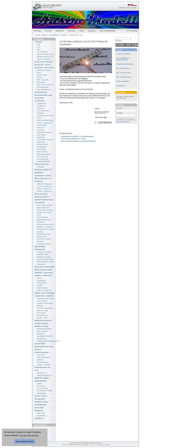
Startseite (122, 8)
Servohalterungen (42, 315)
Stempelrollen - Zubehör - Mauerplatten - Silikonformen (44, 66)
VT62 (38, 47)
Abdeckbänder (41, 393)
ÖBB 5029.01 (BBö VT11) (45, 54)
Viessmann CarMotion (123, 54)
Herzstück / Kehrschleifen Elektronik (45, 304)
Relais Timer (41, 355)
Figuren (39, 278)
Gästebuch (92, 31)
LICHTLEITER (41, 149)
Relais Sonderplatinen (44, 357)
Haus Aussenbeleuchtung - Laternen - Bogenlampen (45, 122)
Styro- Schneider (42, 331)
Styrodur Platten (42, 75)
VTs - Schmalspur (42, 52)
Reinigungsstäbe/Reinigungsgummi (46, 341)
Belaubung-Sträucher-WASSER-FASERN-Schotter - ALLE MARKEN (44, 199)
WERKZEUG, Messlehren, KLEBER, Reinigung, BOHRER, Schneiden (43, 323)
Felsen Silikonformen (43, 89)
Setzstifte (40, 285)
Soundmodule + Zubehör (42, 175)
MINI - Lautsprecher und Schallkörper (42, 180)
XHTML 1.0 (100, 444)
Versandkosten (102, 113)
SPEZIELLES (38, 411)
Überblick (37, 31)
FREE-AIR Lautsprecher (44, 184)
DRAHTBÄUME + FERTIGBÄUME (40, 248)
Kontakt (134, 8)
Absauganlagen (39, 399)
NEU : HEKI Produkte (123, 68)
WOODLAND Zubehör (44, 244)
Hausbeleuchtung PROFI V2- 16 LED (73, 139)
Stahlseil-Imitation (42, 288)
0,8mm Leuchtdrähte (122, 81)
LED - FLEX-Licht (42, 156)
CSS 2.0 (107, 444)
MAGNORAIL (38, 172)
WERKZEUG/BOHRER (44, 329)
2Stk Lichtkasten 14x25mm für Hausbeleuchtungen (78, 141)
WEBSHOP (60, 31)
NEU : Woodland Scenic (123, 77)
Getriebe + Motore (40, 396)
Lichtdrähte (40, 108)
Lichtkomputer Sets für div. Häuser (45, 117)
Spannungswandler (41, 194)
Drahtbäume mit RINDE (44, 252)
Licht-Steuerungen (42, 159)
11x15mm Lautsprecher (44, 186)
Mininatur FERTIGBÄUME (45, 259)
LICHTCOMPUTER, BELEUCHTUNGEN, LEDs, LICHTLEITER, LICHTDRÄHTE (43, 97)
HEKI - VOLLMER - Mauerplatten (43, 81)
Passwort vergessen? (123, 122)
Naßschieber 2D (42, 373)
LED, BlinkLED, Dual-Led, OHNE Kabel (45, 141)
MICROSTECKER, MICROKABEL (43, 146)
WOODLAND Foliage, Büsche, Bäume (44, 235)
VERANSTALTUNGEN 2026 (124, 64)
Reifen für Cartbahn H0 (44, 290)
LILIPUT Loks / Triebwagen (43, 62)
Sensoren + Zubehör (43, 365)
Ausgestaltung (41, 281)
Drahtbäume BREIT (43, 254)
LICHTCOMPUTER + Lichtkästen (58, 35)
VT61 (38, 44)
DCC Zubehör (41, 313)
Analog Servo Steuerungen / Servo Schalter (45, 300)
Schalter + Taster (42, 318)
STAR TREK (41, 413)
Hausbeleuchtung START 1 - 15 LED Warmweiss (77, 136)
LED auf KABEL (42, 125)
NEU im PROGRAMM (107, 31)
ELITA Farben (41, 386)
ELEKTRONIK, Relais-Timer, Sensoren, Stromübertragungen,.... (43, 349)
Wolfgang (70, 444)
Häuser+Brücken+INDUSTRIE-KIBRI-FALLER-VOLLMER (44, 268)
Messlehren (40, 334)
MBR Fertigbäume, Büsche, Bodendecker (45, 263)
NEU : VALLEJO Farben (123, 72)
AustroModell (52, 5)
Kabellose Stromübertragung (42, 361)
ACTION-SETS (41, 283)
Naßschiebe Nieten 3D (44, 375)
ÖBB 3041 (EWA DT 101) (45, 56)
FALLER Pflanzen (42, 217)
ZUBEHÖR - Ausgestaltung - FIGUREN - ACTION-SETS (43, 274)
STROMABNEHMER (43, 161)
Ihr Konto (48, 31)
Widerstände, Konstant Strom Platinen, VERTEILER (44, 135)
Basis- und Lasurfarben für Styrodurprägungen (45, 86)
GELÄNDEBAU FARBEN (45, 391)
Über (128, 8)
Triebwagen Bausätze (41, 164)
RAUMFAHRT (41, 416)
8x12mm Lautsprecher (44, 189)
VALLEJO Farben (42, 388)
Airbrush (39, 383)
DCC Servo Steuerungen (45, 308)
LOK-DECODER (39, 344)
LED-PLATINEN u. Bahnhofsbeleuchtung (44, 153)
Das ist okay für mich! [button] (25, 441)
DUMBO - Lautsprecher (44, 191)
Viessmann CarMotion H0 (43, 170)
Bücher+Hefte (39, 408)
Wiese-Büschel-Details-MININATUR (44, 221)
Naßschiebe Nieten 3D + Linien (42, 369)
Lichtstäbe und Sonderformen (41, 105)
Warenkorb (72, 31)
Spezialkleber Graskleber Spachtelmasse (45, 337)
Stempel (39, 77)
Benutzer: (119, 108)
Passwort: (119, 113)
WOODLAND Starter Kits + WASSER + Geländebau (45, 226)
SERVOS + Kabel (42, 311)
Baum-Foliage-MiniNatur (44, 205)
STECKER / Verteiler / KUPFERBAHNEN (41, 403)
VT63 (38, 49)
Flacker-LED (41, 130)
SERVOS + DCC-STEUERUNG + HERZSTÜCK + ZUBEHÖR (44, 294)
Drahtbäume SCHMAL (44, 257)
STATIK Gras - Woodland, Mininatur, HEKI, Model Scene (45, 212)
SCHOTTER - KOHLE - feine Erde (44, 240)
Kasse (82, 31)
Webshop (45, 35)
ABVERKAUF (38, 418)
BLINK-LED (40, 127)
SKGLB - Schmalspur (43, 59)
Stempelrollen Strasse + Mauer (44, 71)
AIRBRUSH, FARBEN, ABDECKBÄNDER (41, 379)
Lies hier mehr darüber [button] (28, 435)
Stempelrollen (120, 85)
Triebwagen (38, 42)
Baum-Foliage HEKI (43, 208)
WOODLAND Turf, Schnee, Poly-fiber (45, 231)
